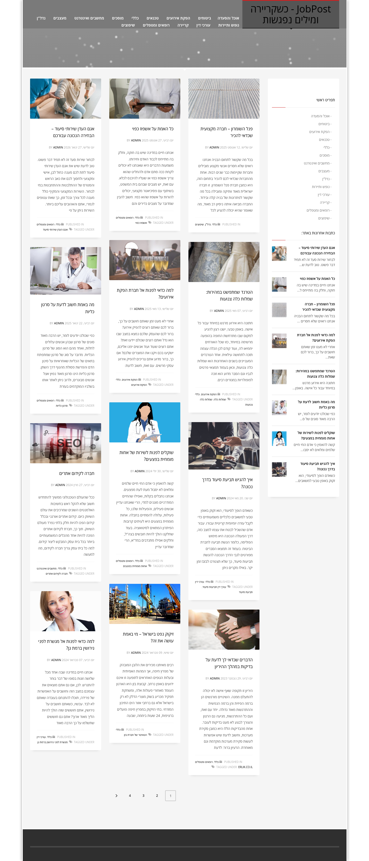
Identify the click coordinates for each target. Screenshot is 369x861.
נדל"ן (41, 18)
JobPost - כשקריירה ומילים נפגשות (291, 14)
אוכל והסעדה (228, 18)
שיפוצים (128, 25)
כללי (135, 18)
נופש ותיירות (228, 25)
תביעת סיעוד (246, 592)
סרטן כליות (62, 405)
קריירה (183, 25)
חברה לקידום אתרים (76, 473)
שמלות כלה (220, 399)
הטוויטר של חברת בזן (135, 735)
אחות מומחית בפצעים (135, 566)
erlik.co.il (245, 767)
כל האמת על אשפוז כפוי (153, 129)
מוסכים (118, 18)
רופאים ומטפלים (156, 25)
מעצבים (60, 18)
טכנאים (153, 18)
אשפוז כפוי (141, 223)
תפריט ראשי (325, 99)
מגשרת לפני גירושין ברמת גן (52, 742)
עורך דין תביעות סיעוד (214, 587)
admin (58, 147)
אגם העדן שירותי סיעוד (55, 229)
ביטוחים (204, 18)
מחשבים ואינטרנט (89, 18)
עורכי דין (203, 25)
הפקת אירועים (178, 18)
